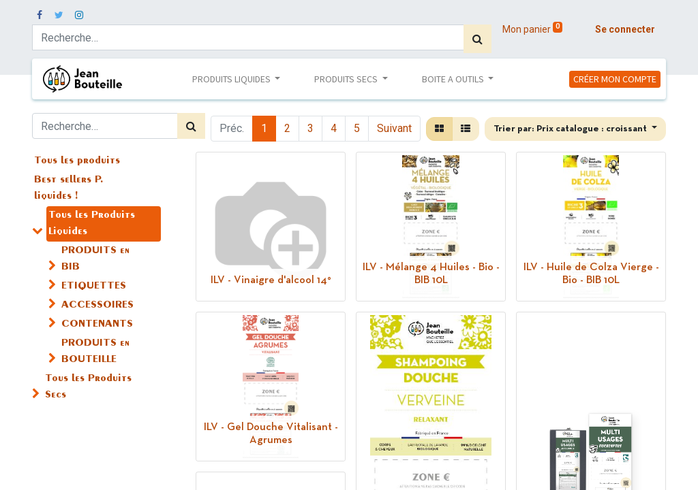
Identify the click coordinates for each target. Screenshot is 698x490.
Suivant (394, 128)
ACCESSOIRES (97, 305)
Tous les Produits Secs (88, 387)
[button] (575, 129)
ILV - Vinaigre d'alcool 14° (271, 280)
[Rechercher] (477, 38)
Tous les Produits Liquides (91, 224)
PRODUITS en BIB (95, 259)
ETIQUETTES (93, 286)
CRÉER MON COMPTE (614, 79)
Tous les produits (77, 161)
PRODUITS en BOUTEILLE (95, 351)
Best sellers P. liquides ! (69, 188)
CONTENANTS (97, 324)
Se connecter (625, 29)
